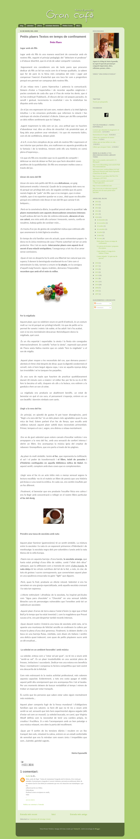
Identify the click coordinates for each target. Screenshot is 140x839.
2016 (97, 269)
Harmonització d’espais (100, 135)
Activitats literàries (52, 26)
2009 (97, 288)
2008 (97, 291)
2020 (97, 217)
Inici (53, 814)
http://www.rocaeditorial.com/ (102, 186)
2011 (97, 281)
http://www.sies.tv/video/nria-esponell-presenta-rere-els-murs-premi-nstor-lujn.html (105, 190)
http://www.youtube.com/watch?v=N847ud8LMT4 (103, 182)
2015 (97, 272)
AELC (78, 26)
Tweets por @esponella (100, 102)
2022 (97, 211)
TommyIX (76, 829)
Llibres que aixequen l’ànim (102, 147)
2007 (97, 294)
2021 (97, 214)
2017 (97, 266)
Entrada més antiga (78, 814)
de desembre (101, 220)
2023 (97, 208)
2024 (97, 205)
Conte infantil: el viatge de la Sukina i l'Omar (106, 252)
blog (21, 26)
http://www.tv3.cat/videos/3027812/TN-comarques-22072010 (105, 177)
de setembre (101, 229)
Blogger (97, 829)
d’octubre (100, 226)
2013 (97, 275)
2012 (97, 278)
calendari (30, 26)
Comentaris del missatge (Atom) (40, 819)
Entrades (98, 303)
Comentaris (98, 307)
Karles (28, 776)
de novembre (101, 223)
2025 (97, 201)
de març (100, 238)
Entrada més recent (28, 814)
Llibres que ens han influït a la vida (104, 142)
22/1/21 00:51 (30, 800)
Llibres (39, 26)
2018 (97, 263)
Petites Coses (68, 26)
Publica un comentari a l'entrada (33, 804)
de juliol (100, 232)
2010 (97, 284)
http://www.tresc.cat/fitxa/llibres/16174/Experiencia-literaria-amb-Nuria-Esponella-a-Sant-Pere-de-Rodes (106, 171)
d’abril (99, 235)
